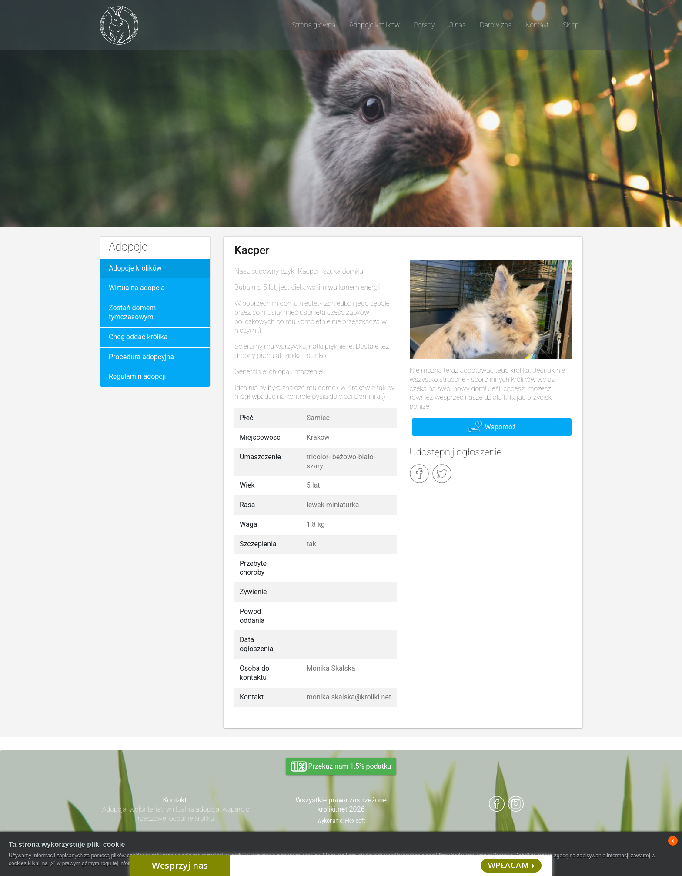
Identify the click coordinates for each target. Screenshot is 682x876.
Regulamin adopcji (137, 376)
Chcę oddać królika (138, 337)
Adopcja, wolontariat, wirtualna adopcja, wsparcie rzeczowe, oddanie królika (175, 814)
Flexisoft (355, 821)
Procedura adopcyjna (141, 357)
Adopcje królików (135, 268)
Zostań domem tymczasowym (132, 312)
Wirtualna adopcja (137, 288)
